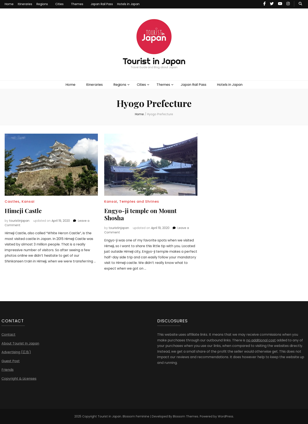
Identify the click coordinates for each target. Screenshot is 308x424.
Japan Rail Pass (102, 4)
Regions (42, 4)
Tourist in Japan (154, 61)
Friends (7, 369)
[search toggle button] (300, 4)
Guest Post (10, 361)
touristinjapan (19, 221)
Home (9, 4)
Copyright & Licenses (18, 378)
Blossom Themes (185, 416)
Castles (12, 201)
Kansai (28, 201)
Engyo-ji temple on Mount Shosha (140, 214)
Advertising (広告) (16, 352)
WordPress (225, 416)
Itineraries (25, 4)
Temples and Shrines (139, 201)
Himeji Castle (23, 211)
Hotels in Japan (128, 4)
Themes (77, 4)
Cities (59, 4)
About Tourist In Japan (20, 343)
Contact (8, 334)
